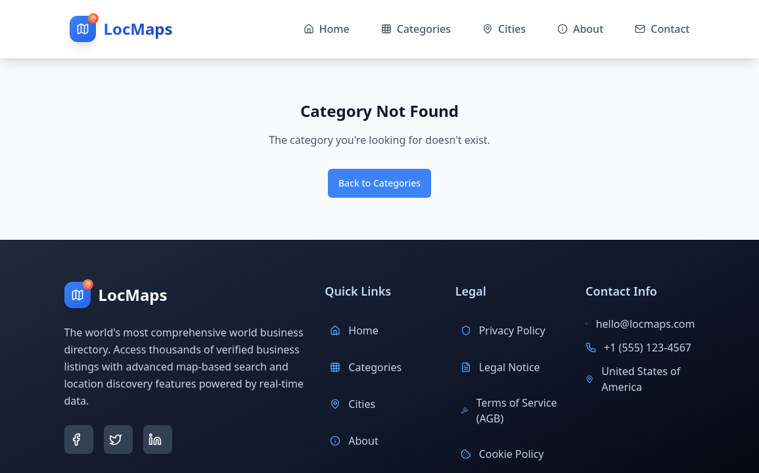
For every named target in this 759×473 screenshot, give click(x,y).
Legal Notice (500, 367)
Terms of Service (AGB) (509, 410)
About (354, 441)
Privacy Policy (503, 330)
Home (354, 330)
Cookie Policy (502, 454)
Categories (366, 367)
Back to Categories (379, 183)
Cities (352, 404)
